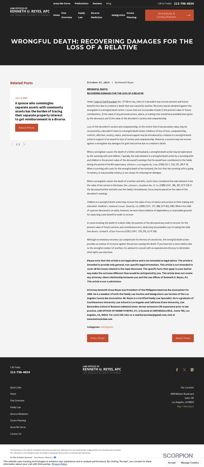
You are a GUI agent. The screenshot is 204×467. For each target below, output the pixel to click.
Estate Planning (18, 420)
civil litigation (106, 326)
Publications (81, 3)
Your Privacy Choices (45, 457)
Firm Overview (17, 400)
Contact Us (16, 433)
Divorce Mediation (19, 413)
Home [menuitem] (56, 15)
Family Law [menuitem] (81, 15)
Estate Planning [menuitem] (131, 15)
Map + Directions (185, 406)
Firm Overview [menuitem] (66, 15)
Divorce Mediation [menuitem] (96, 15)
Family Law (15, 407)
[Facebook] (177, 369)
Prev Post (98, 338)
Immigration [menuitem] (118, 15)
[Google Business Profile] (192, 369)
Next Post (183, 338)
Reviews (97, 3)
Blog (108, 3)
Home (13, 393)
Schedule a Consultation (173, 15)
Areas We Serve (61, 3)
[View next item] (24, 144)
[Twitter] (184, 369)
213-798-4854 (184, 3)
